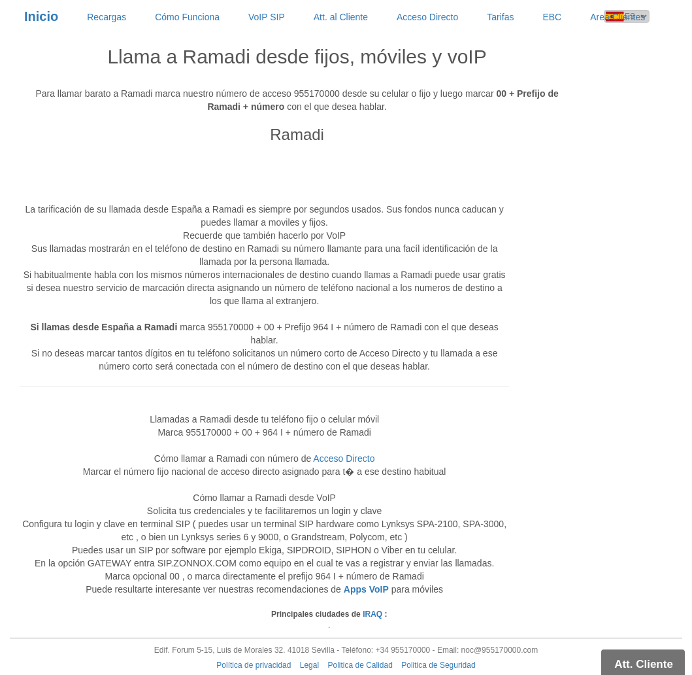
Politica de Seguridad (438, 665)
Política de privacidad (253, 665)
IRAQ (372, 614)
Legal (309, 665)
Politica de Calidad (359, 665)
